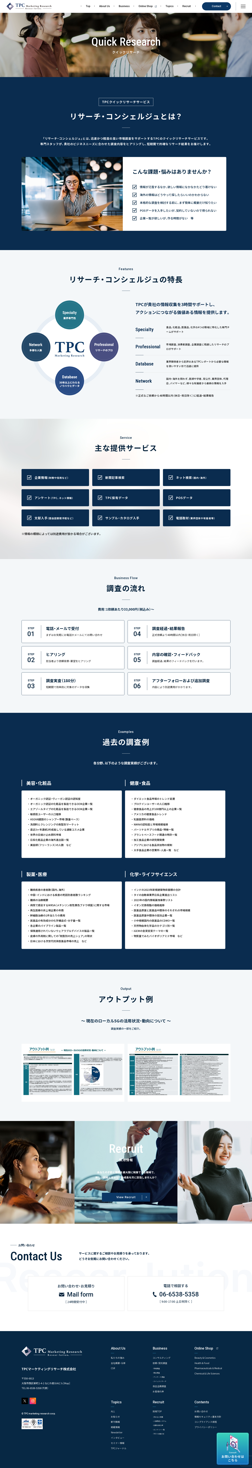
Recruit (186, 6)
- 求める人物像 (159, 1416)
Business (124, 6)
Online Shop (149, 6)
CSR (113, 1367)
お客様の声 (158, 1391)
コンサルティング (162, 1357)
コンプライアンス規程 (205, 1421)
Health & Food (202, 1362)
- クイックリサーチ (162, 1380)
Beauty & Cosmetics (205, 1357)
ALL (113, 1411)
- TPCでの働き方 (160, 1433)
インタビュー (117, 1437)
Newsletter (117, 1431)
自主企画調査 (159, 1386)
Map (66, 1383)
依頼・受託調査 (160, 1362)
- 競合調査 (157, 1372)
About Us (104, 6)
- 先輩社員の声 (159, 1424)
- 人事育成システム (162, 1420)
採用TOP (157, 1411)
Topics (170, 6)
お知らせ (115, 1416)
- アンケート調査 (160, 1376)
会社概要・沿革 (118, 1362)
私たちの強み (117, 1357)
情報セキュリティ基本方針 (207, 1416)
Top (88, 6)
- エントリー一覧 (161, 1429)
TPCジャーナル (118, 1447)
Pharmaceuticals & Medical (208, 1367)
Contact (216, 6)
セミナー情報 (117, 1442)
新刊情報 (115, 1421)
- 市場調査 (157, 1367)
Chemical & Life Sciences (207, 1373)
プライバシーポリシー (205, 1426)
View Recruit (126, 1197)
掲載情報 (115, 1426)
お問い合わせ (201, 1411)
